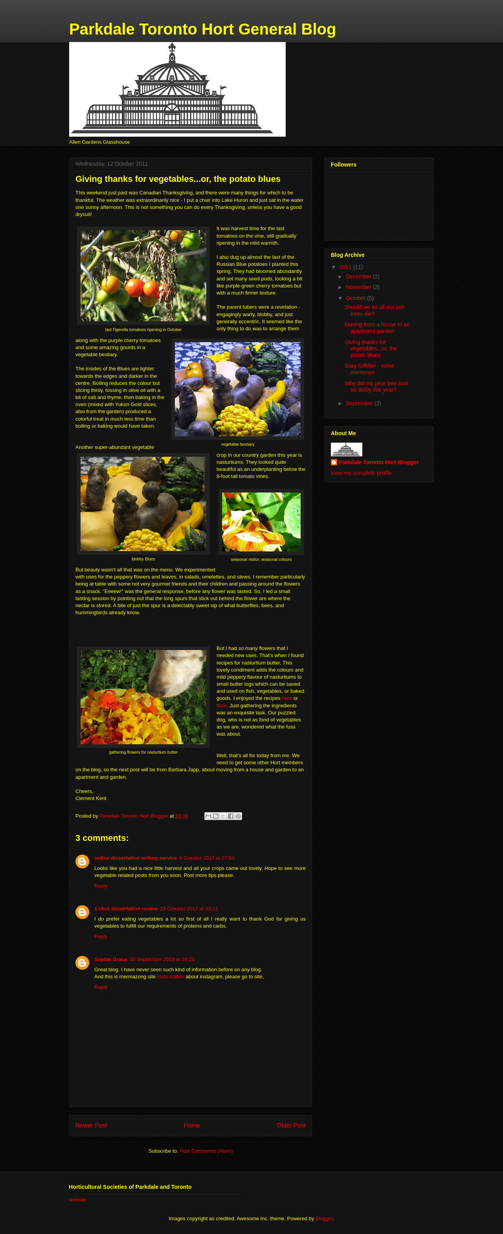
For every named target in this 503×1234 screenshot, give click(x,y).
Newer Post (91, 1125)
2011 (346, 267)
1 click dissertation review (126, 909)
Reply (100, 886)
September (360, 403)
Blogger (324, 1218)
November (359, 287)
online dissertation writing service (135, 858)
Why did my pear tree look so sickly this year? (377, 386)
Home (192, 1125)
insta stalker (170, 977)
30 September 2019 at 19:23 (162, 959)
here (287, 698)
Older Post (291, 1125)
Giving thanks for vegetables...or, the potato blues (371, 349)
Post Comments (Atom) (206, 1151)
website (77, 1200)
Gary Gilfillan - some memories (370, 369)
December (359, 276)
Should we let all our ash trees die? (375, 310)
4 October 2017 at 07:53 (206, 858)
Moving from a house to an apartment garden (377, 327)
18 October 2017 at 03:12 (189, 909)
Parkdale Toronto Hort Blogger (379, 462)
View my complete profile (361, 473)
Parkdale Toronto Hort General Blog (202, 29)
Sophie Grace (110, 959)
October (356, 298)
